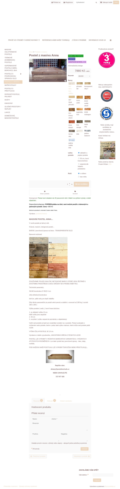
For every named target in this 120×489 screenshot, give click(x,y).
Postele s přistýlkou (9, 90)
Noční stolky (10, 85)
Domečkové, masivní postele (12, 117)
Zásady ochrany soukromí (28, 486)
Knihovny (9, 103)
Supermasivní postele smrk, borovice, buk (11, 68)
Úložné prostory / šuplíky (13, 108)
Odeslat (84, 449)
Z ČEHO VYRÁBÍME (79, 40)
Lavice (7, 112)
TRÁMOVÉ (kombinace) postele (10, 60)
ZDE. (110, 164)
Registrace (68, 2)
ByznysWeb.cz (110, 486)
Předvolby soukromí (11, 486)
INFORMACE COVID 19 (97, 40)
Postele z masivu (12, 82)
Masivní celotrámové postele (10, 52)
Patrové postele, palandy (12, 95)
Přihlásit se (56, 2)
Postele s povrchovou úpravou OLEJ (13, 76)
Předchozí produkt (37, 456)
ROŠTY (7, 100)
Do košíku (81, 184)
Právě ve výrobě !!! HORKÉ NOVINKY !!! (24, 40)
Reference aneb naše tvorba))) (55, 40)
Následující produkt (82, 456)
